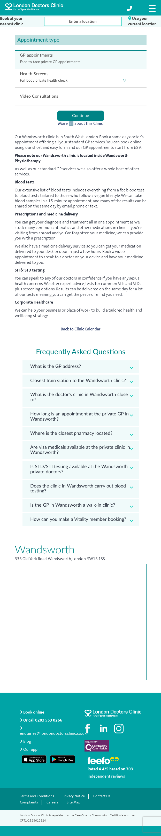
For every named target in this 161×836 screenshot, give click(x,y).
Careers (52, 802)
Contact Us (101, 796)
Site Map (73, 802)
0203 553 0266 (48, 720)
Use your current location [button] (142, 21)
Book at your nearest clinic (11, 21)
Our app (30, 749)
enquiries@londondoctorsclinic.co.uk (53, 731)
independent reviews (106, 776)
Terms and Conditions (37, 796)
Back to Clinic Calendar (81, 329)
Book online (32, 712)
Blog (25, 741)
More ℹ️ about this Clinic (80, 123)
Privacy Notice (74, 796)
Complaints (29, 802)
